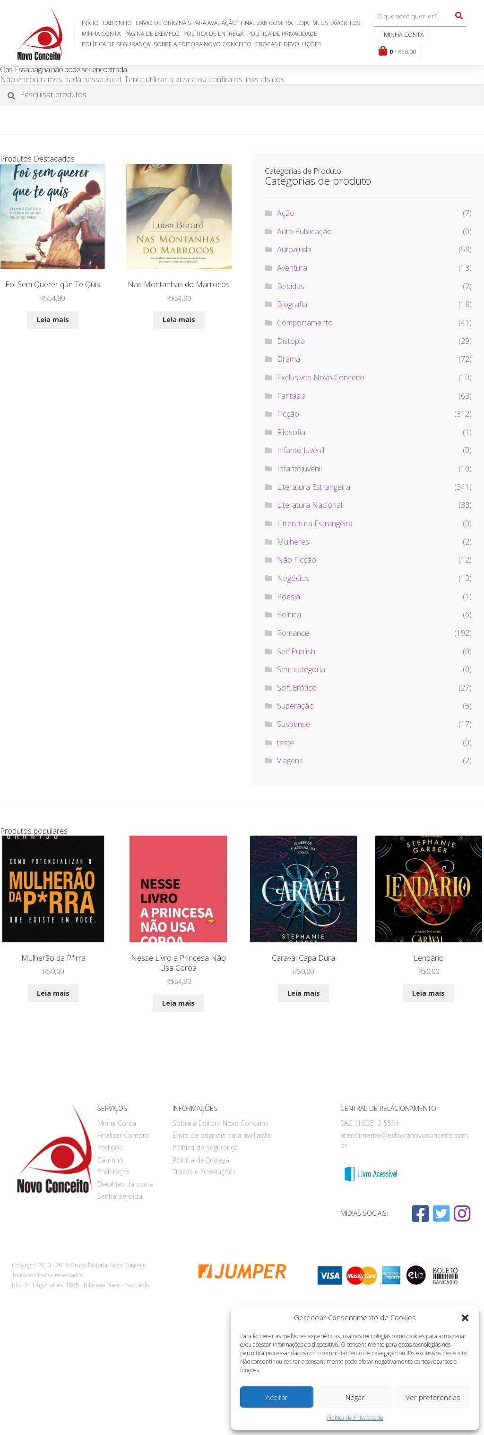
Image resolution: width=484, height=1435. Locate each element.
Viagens (290, 760)
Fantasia (291, 396)
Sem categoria (301, 669)
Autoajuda (294, 249)
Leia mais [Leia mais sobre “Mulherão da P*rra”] (53, 993)
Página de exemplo (152, 34)
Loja (302, 23)
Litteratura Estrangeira (315, 523)
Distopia (291, 341)
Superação (295, 705)
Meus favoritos (336, 23)
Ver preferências (433, 1397)
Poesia (288, 596)
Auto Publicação (304, 231)
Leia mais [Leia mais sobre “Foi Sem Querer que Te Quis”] (52, 319)
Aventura (292, 268)
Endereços (113, 1171)
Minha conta (404, 34)
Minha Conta (101, 34)
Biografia (292, 304)
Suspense (293, 724)
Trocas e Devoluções (288, 44)
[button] (465, 1318)
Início (90, 23)
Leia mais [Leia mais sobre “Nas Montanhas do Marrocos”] (179, 319)
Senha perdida (119, 1196)
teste (285, 742)
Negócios (293, 578)
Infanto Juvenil (300, 450)
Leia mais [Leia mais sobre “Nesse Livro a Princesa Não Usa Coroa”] (178, 1003)
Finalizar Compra (267, 23)
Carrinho (117, 23)
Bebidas (290, 286)
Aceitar (277, 1397)
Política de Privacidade (355, 1418)
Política (289, 614)
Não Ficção (296, 560)
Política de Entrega (213, 34)
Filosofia (291, 432)
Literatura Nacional (309, 505)
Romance (293, 633)
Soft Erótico (297, 688)
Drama (288, 359)
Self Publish (296, 651)
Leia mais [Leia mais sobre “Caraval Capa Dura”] (303, 993)
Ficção (288, 414)
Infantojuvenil (299, 468)
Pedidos (109, 1147)
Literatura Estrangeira (313, 487)
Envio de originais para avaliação (186, 23)
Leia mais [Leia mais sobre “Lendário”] (428, 993)
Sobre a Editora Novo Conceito (202, 44)
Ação (285, 213)
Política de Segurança (116, 44)
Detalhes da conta (125, 1183)
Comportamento (305, 322)
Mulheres (293, 542)
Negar (355, 1397)
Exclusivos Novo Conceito (320, 377)
